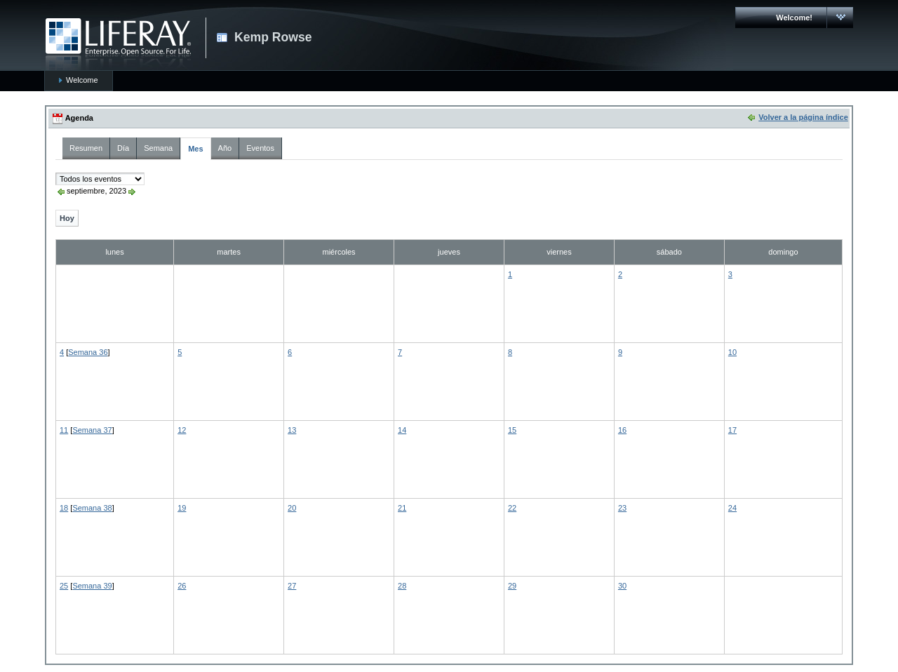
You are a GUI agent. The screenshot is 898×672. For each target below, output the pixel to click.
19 (181, 508)
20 (292, 508)
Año (225, 148)
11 (64, 430)
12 (181, 430)
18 (64, 508)
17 (732, 430)
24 (732, 508)
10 (732, 352)
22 (512, 508)
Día (123, 148)
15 (512, 430)
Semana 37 (92, 430)
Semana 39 (92, 586)
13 (292, 430)
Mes (195, 149)
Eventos (260, 148)
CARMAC (118, 44)
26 (181, 586)
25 (64, 586)
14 (402, 430)
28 (402, 586)
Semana (158, 148)
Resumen (85, 148)
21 (402, 508)
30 (622, 586)
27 (292, 586)
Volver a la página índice (803, 117)
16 (622, 430)
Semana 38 (92, 508)
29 (512, 586)
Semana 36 (87, 352)
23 (622, 508)
